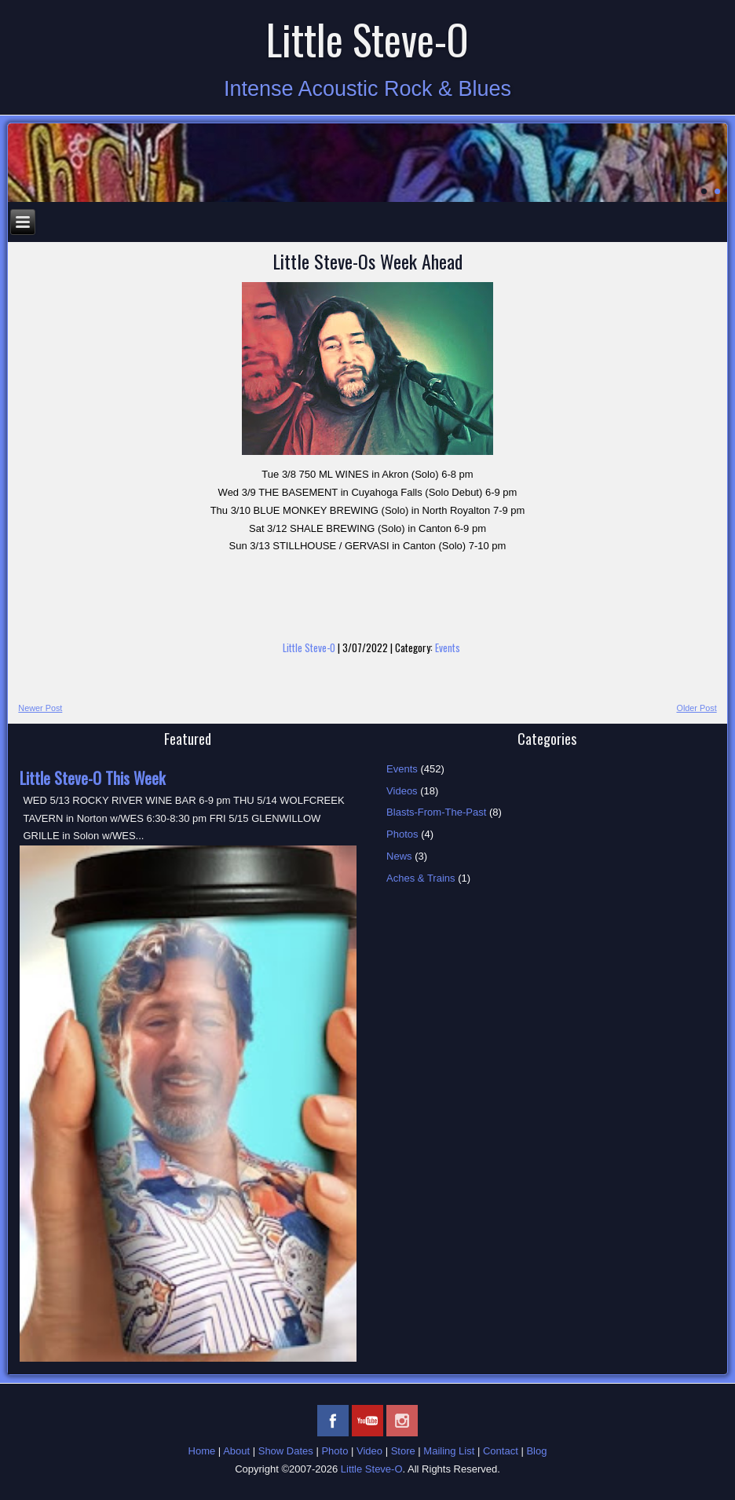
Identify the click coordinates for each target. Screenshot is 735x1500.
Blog (536, 1451)
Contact (500, 1451)
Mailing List (448, 1451)
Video (369, 1451)
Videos (402, 791)
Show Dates (285, 1451)
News (399, 856)
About (236, 1451)
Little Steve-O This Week (92, 778)
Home (202, 1451)
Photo (334, 1451)
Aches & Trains (420, 878)
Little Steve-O (367, 39)
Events (447, 647)
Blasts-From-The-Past (436, 812)
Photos (402, 834)
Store (403, 1451)
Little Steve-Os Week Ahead (367, 261)
